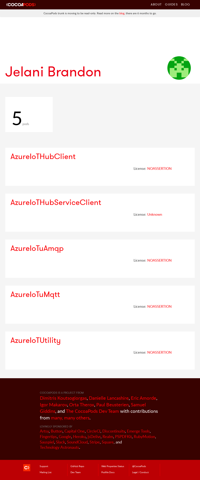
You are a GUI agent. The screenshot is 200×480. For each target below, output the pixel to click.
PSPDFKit (123, 436)
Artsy (44, 431)
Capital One (74, 431)
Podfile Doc (107, 472)
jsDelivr (94, 436)
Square (108, 442)
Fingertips (48, 436)
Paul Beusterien (112, 404)
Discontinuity (113, 431)
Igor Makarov (53, 404)
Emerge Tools (138, 431)
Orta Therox (81, 404)
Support (44, 466)
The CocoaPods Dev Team (92, 411)
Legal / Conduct (140, 472)
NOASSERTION (159, 168)
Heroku (79, 436)
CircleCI (93, 431)
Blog (185, 4)
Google (65, 436)
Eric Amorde (143, 398)
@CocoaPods (139, 466)
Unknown (154, 214)
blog (121, 13)
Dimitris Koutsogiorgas (63, 398)
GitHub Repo (77, 466)
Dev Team (76, 472)
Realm (108, 436)
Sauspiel (47, 442)
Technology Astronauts (59, 447)
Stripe (95, 442)
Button (56, 431)
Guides (171, 4)
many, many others (70, 417)
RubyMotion (144, 436)
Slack (60, 442)
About (156, 4)
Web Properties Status (112, 466)
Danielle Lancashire (109, 398)
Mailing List (45, 472)
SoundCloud (77, 442)
